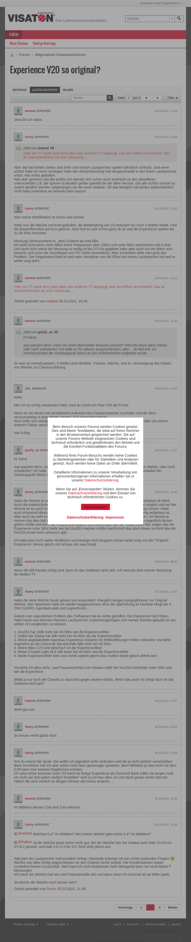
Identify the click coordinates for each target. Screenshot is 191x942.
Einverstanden (95, 507)
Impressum (114, 517)
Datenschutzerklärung (101, 480)
